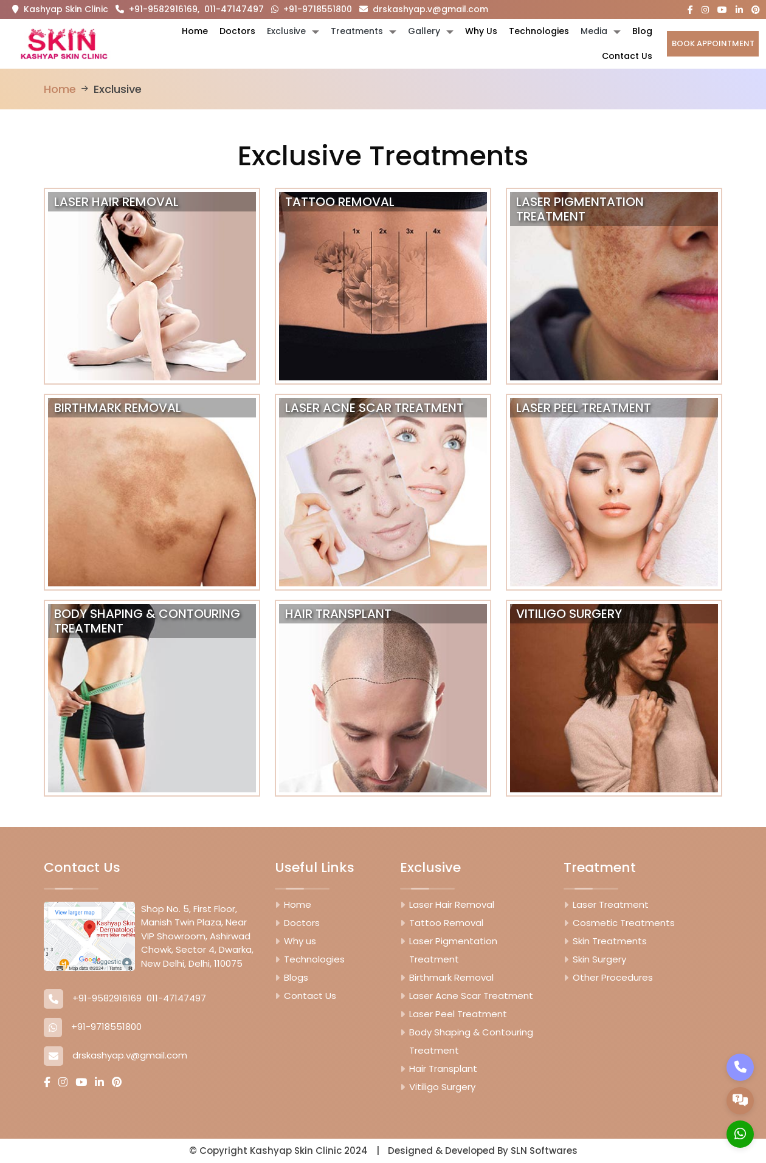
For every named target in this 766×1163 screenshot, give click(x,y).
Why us (300, 941)
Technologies (539, 31)
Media (594, 31)
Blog (642, 31)
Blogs (296, 977)
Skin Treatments (610, 941)
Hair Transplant (443, 1068)
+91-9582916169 (157, 9)
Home (195, 31)
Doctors (237, 31)
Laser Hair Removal (451, 904)
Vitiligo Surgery (442, 1086)
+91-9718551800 (311, 9)
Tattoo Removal (446, 922)
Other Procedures (613, 977)
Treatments (357, 31)
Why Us (481, 31)
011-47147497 (234, 9)
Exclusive (286, 31)
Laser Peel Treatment (458, 1013)
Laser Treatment (611, 904)
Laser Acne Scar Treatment (471, 995)
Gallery (424, 31)
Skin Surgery (599, 959)
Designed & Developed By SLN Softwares (483, 1150)
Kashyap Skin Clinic (66, 9)
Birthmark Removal (451, 977)
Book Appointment (713, 43)
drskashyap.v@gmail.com (423, 9)
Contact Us (627, 56)
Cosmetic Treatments (624, 922)
